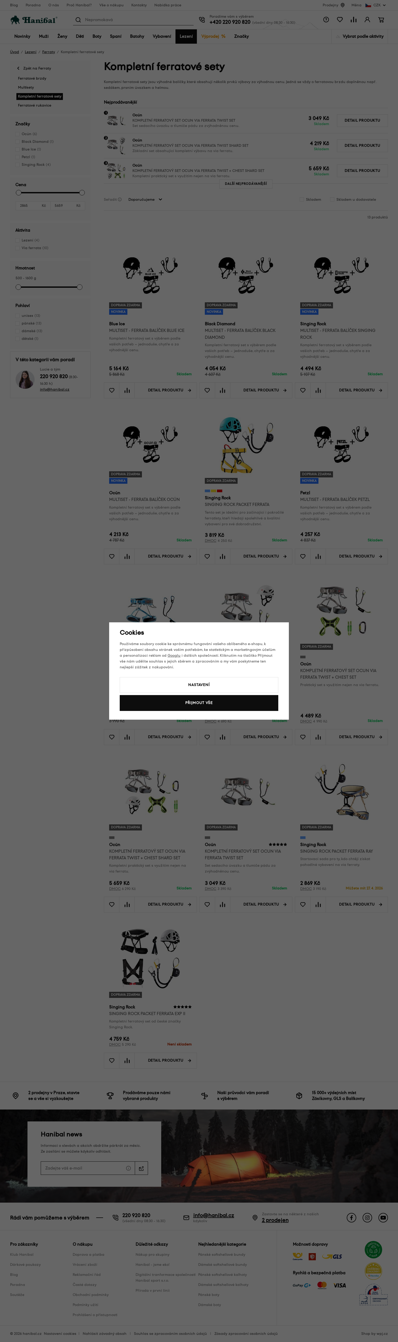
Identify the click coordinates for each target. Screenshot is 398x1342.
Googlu (174, 655)
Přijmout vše (199, 703)
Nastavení (199, 685)
